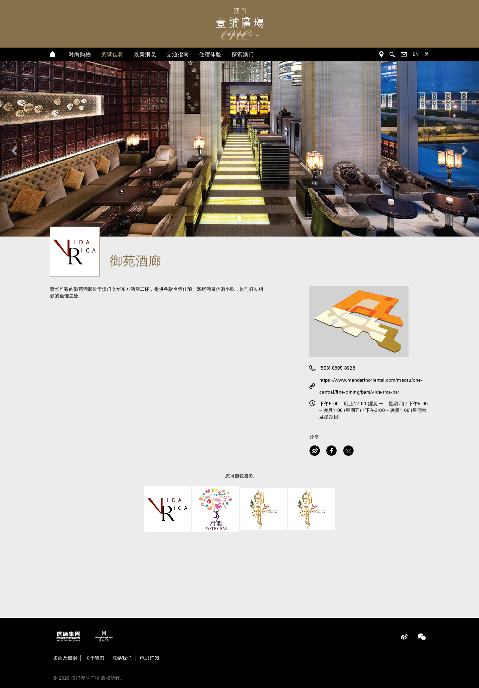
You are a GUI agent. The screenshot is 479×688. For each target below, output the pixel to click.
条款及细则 (65, 658)
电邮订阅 (149, 658)
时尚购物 (80, 54)
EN (416, 54)
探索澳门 (243, 54)
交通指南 (177, 54)
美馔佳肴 (112, 54)
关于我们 (94, 658)
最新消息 (145, 54)
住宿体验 (210, 54)
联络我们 (122, 658)
